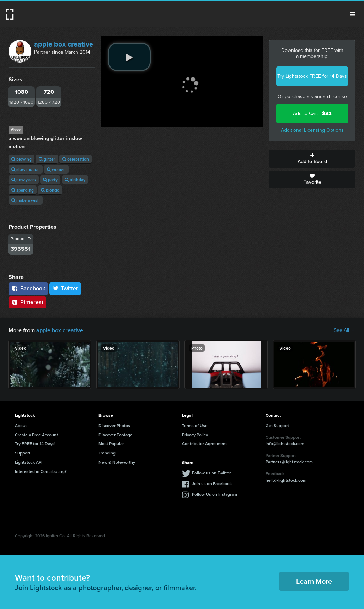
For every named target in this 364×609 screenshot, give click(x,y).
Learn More (314, 581)
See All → (344, 330)
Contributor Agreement (204, 444)
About (21, 425)
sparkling (22, 190)
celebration (75, 159)
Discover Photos (114, 425)
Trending (107, 453)
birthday (75, 180)
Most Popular (111, 444)
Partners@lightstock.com (289, 462)
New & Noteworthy (116, 462)
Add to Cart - (312, 113)
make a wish (25, 200)
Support (22, 453)
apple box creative (63, 44)
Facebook (28, 288)
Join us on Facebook (212, 483)
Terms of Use (195, 425)
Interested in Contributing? (41, 471)
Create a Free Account (36, 435)
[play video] (129, 57)
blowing (21, 159)
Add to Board (312, 159)
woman (56, 169)
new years (23, 180)
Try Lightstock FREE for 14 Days (312, 76)
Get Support (277, 425)
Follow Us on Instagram (214, 494)
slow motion (25, 169)
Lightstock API (28, 462)
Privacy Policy (195, 435)
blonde (50, 190)
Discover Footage (115, 435)
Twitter (65, 288)
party (50, 180)
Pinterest (27, 302)
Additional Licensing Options (312, 130)
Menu (352, 14)
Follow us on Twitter (211, 473)
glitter (47, 159)
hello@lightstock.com (286, 480)
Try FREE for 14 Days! (35, 444)
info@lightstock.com (285, 444)
